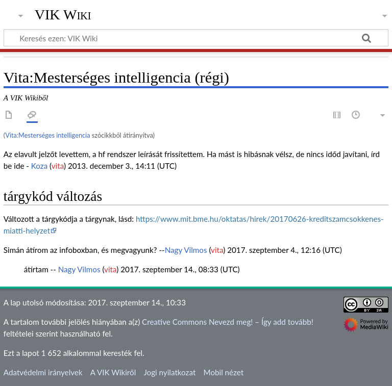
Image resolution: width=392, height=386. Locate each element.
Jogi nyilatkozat (169, 372)
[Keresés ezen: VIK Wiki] (196, 38)
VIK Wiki (63, 15)
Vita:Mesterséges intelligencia (47, 135)
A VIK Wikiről (113, 372)
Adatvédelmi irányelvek (43, 372)
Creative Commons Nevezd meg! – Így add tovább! (227, 321)
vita (58, 165)
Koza (39, 165)
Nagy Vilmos (186, 249)
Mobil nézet (224, 372)
